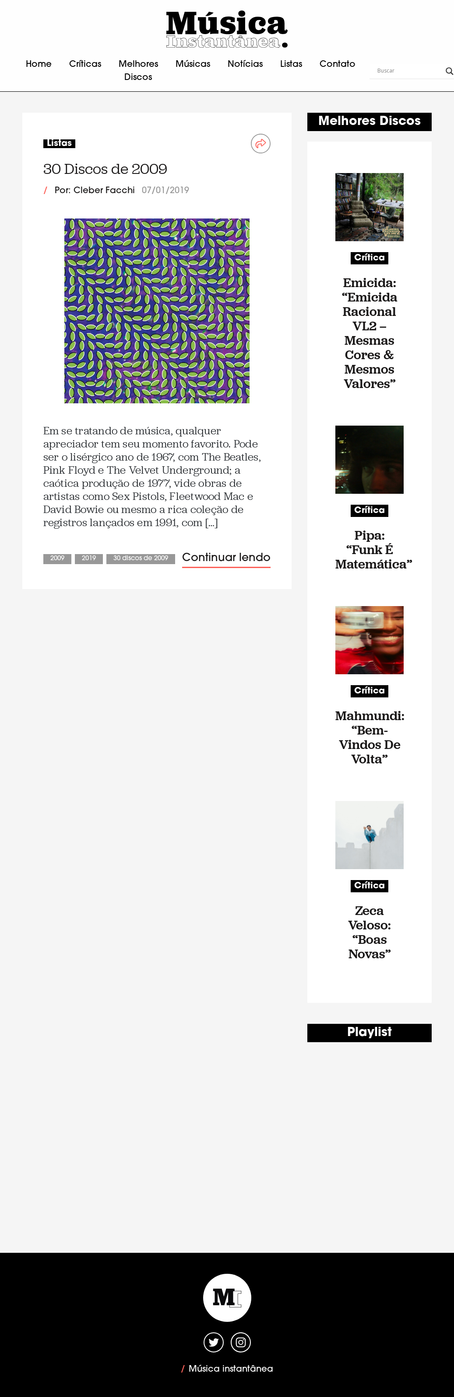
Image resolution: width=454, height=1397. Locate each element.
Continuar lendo (226, 558)
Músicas (193, 64)
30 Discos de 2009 (105, 168)
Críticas (85, 64)
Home (39, 64)
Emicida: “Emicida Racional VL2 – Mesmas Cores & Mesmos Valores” (370, 333)
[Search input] (409, 71)
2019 (89, 558)
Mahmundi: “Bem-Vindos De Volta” (369, 737)
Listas (291, 64)
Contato (337, 64)
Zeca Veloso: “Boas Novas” (369, 932)
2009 (57, 558)
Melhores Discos (138, 71)
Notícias (245, 64)
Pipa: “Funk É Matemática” (369, 549)
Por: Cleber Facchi (95, 191)
